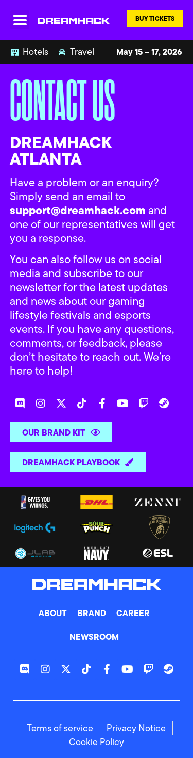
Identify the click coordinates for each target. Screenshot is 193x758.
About (53, 613)
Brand (91, 613)
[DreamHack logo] (74, 20)
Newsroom (94, 637)
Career (133, 613)
